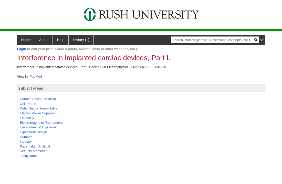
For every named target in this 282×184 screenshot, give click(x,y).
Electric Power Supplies (37, 113)
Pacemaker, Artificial (35, 146)
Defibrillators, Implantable (39, 108)
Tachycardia (29, 156)
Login (21, 49)
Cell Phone (28, 104)
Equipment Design (33, 132)
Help (60, 40)
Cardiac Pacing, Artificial (38, 99)
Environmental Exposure (38, 127)
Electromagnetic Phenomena (41, 123)
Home (26, 40)
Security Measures (34, 151)
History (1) (81, 40)
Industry (26, 141)
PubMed (35, 76)
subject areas (31, 88)
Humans (26, 137)
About (44, 40)
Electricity (27, 118)
